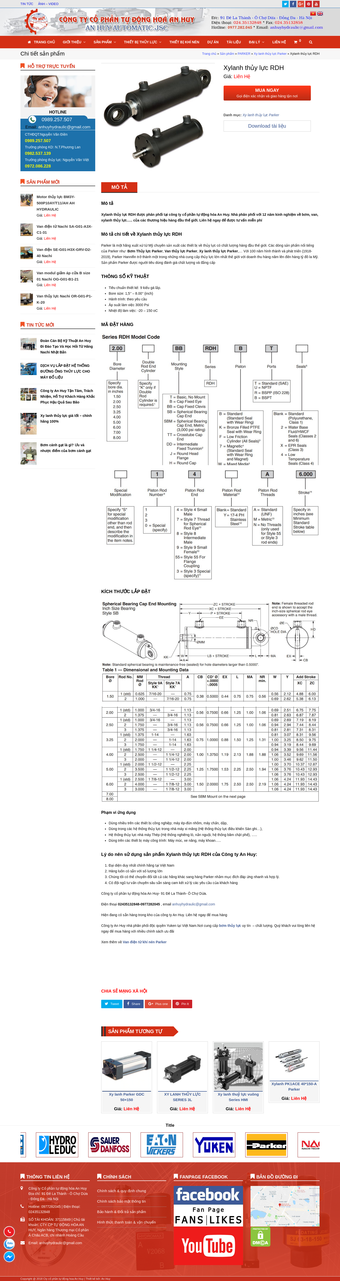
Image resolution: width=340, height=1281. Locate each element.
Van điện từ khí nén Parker (145, 942)
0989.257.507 (57, 119)
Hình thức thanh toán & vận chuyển (126, 1222)
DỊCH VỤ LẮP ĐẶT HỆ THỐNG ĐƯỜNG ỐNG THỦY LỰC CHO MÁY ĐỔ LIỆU (65, 371)
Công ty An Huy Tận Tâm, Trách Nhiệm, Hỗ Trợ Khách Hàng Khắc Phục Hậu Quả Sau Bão (67, 396)
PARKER (244, 54)
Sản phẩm (227, 54)
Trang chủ (209, 54)
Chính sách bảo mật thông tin (121, 1201)
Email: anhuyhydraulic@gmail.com (55, 1243)
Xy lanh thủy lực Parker (270, 54)
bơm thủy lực (230, 926)
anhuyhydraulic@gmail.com (193, 904)
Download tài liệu (267, 126)
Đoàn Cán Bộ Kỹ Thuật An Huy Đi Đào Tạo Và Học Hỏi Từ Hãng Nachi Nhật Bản (66, 346)
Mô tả (119, 187)
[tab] (119, 187)
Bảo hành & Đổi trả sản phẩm (121, 1212)
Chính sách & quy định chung (121, 1191)
